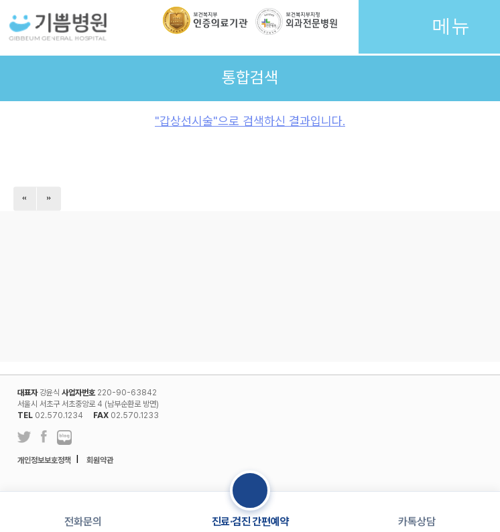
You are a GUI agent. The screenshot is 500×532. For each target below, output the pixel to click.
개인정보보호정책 (44, 460)
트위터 (24, 437)
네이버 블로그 (64, 438)
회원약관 (99, 460)
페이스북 (44, 438)
